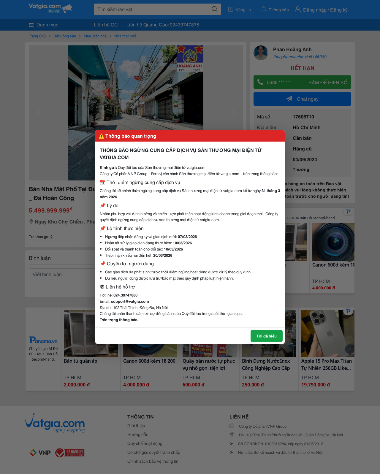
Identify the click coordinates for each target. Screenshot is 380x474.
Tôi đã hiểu (266, 335)
